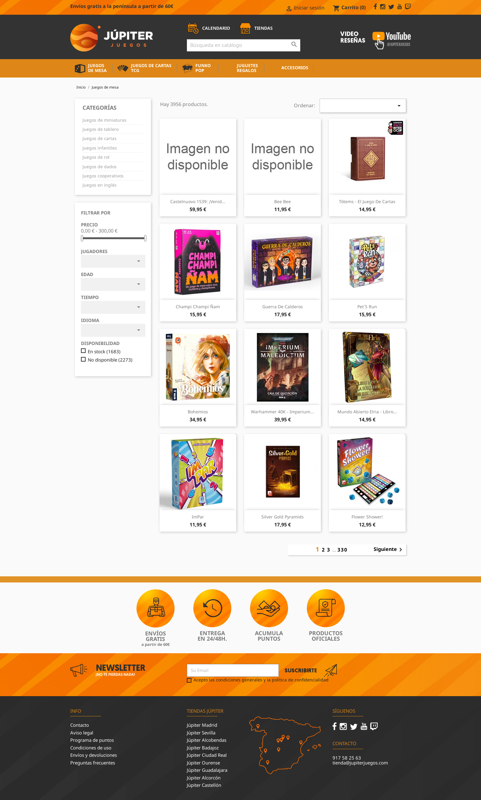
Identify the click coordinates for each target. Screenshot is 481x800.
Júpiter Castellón (204, 785)
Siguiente (389, 549)
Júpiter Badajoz (203, 748)
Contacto (79, 725)
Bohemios (198, 412)
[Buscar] (243, 45)
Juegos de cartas (100, 138)
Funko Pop (203, 68)
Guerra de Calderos (282, 306)
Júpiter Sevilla (201, 733)
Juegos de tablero (101, 129)
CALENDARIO (208, 28)
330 (342, 549)
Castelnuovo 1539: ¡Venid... (197, 201)
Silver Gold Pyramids (282, 517)
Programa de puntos (92, 740)
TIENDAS (256, 28)
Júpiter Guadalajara (207, 770)
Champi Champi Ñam (198, 306)
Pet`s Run (367, 306)
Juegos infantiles (100, 148)
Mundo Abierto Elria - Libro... (367, 412)
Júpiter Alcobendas (206, 740)
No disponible (110, 359)
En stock (104, 351)
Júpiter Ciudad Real (207, 755)
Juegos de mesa (97, 68)
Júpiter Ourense (203, 763)
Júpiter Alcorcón (204, 778)
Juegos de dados (100, 166)
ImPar (198, 517)
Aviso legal (81, 733)
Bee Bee (282, 201)
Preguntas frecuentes (92, 763)
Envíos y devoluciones (93, 755)
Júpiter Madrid (202, 725)
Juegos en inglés (100, 185)
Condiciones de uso (90, 748)
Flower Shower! (367, 517)
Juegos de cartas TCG (151, 68)
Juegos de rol (96, 157)
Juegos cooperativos (103, 176)
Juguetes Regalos (247, 68)
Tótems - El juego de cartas (367, 201)
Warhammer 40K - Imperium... (282, 412)
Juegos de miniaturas (104, 120)
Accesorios (294, 67)
